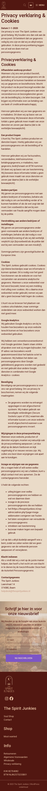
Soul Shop (9, 716)
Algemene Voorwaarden (16, 757)
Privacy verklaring (12, 764)
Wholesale (9, 760)
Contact (8, 719)
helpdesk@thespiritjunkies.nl (15, 591)
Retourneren (10, 753)
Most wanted (10, 736)
